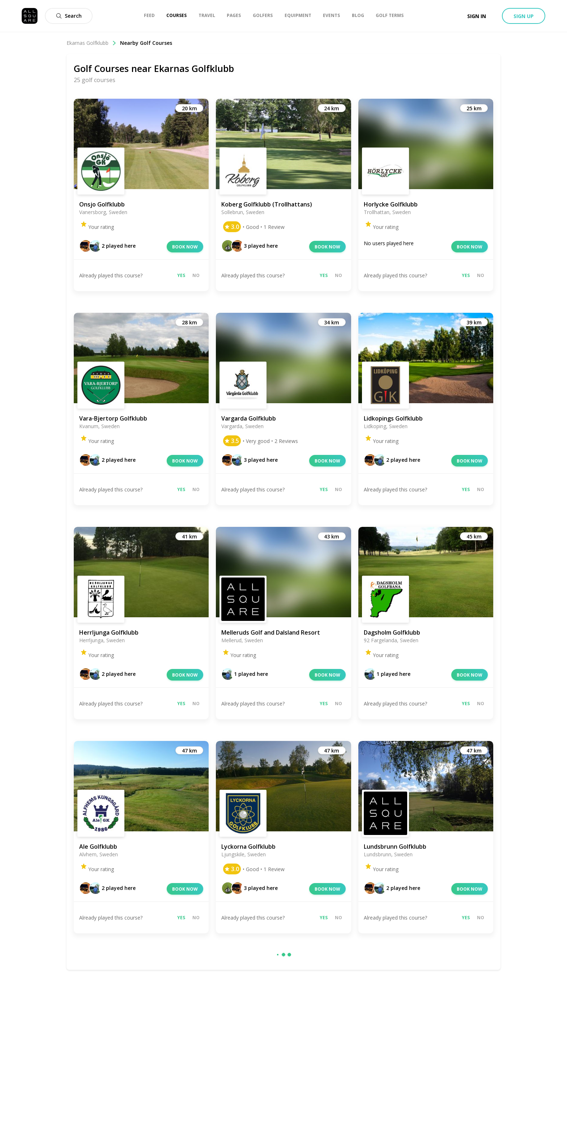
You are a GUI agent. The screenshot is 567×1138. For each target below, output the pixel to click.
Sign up (523, 16)
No (196, 275)
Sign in (476, 16)
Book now (185, 247)
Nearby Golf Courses (146, 42)
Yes (181, 275)
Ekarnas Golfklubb (91, 42)
